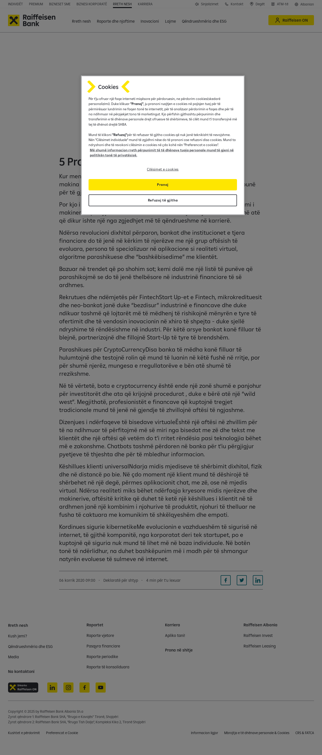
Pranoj (163, 184)
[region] (163, 145)
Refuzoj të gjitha (163, 200)
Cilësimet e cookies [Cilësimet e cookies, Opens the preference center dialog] (163, 169)
